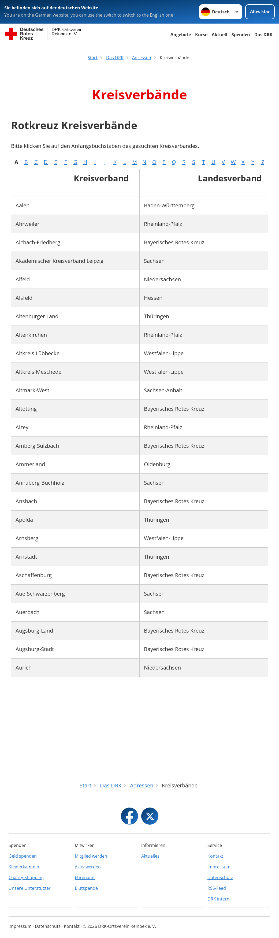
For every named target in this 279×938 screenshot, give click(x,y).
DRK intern (218, 899)
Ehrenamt (85, 877)
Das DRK (263, 35)
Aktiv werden (88, 867)
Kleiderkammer (24, 867)
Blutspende (86, 888)
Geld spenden (23, 856)
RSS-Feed (216, 888)
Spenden (241, 35)
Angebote (180, 35)
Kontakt (215, 856)
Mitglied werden (91, 856)
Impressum (218, 867)
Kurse (201, 35)
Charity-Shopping (26, 877)
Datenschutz (220, 877)
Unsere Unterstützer (30, 888)
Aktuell (219, 35)
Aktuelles (150, 856)
